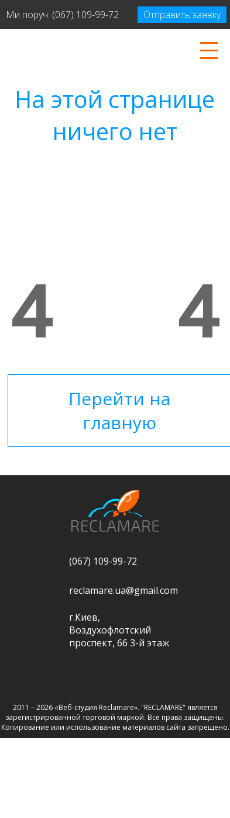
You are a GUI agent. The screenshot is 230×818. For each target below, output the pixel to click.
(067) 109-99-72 (85, 14)
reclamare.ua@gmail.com (123, 590)
